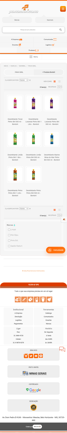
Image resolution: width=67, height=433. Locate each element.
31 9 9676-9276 (18, 342)
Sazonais (50, 20)
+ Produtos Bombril (48, 72)
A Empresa (15, 39)
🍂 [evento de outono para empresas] (64, 219)
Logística (49, 45)
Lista (59, 81)
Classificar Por (11, 80)
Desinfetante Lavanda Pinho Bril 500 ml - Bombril (52, 121)
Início (6, 66)
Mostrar (52, 87)
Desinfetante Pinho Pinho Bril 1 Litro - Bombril (15, 193)
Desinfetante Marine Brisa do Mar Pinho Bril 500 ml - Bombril (52, 157)
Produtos (32, 50)
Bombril (22, 66)
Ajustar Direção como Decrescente (30, 80)
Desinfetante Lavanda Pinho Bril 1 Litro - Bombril (33, 121)
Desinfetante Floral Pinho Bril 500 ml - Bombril (15, 121)
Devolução (18, 316)
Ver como (48, 81)
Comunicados (48, 39)
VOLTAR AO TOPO (33, 284)
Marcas (16, 20)
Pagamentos (18, 323)
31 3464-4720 (18, 335)
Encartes (15, 45)
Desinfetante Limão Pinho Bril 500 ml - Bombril (33, 157)
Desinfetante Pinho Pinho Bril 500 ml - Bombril (33, 193)
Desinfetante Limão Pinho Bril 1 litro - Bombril (15, 157)
